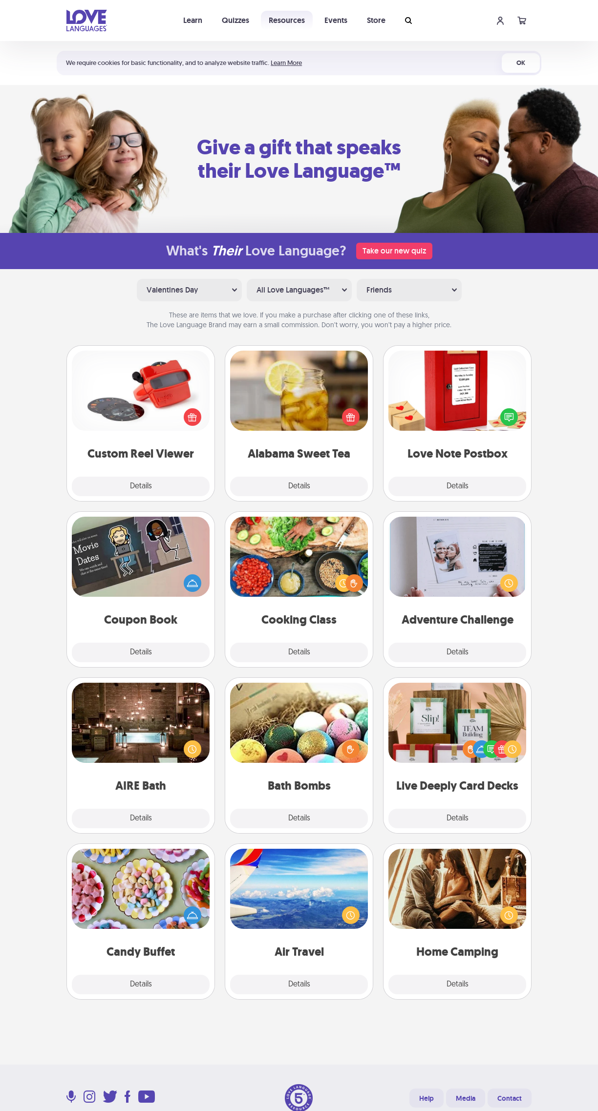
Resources (287, 20)
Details (141, 486)
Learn (192, 20)
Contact (509, 1098)
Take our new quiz (394, 251)
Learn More (286, 63)
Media (465, 1098)
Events (335, 20)
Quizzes (235, 20)
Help (426, 1098)
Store (376, 20)
